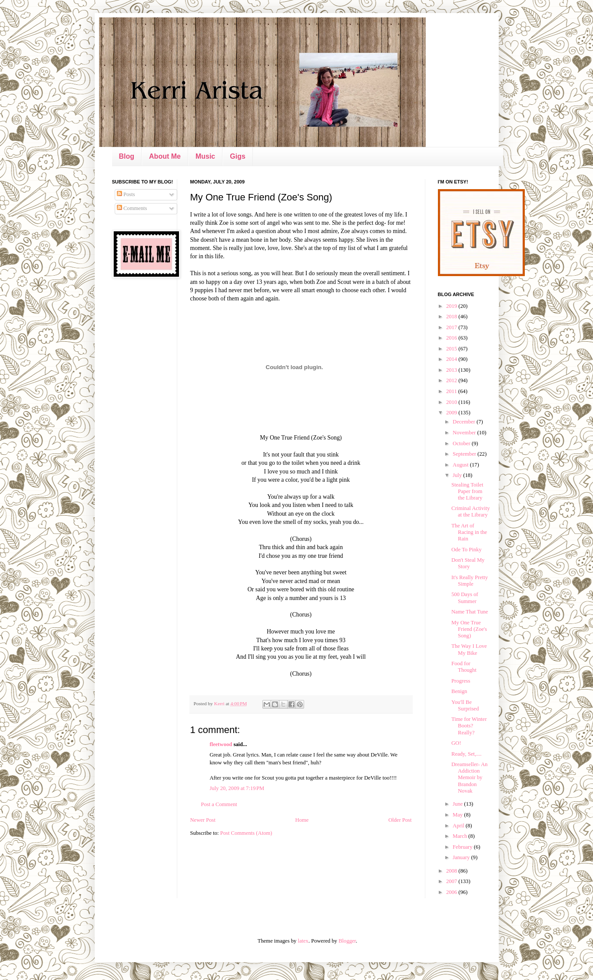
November (465, 433)
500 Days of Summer (464, 597)
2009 (452, 413)
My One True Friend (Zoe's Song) (469, 629)
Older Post (400, 820)
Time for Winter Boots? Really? (469, 725)
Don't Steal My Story (467, 563)
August (461, 465)
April (459, 826)
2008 (452, 871)
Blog (127, 156)
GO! (456, 743)
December (465, 422)
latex (303, 941)
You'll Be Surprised (465, 705)
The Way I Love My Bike (469, 649)
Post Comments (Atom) (246, 833)
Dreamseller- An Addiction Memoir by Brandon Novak (469, 777)
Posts (126, 194)
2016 (452, 338)
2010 (452, 402)
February (463, 847)
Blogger (347, 941)
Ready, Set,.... (466, 754)
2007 (452, 881)
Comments (132, 208)
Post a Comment (219, 804)
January (462, 857)
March (460, 836)
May (458, 815)
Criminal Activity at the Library (470, 511)
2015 (452, 349)
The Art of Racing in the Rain (469, 532)
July (458, 475)
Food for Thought (464, 666)
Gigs (237, 156)
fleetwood (221, 744)
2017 (452, 327)
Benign (459, 691)
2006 (452, 892)
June (458, 804)
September (465, 454)
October (462, 443)
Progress (460, 681)
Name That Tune (469, 612)
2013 (452, 370)
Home (302, 820)
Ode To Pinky (466, 550)
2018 (452, 316)
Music (205, 156)
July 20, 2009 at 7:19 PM (237, 788)
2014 (452, 359)
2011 (452, 391)
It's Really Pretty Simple (469, 580)
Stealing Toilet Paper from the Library (467, 491)
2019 (452, 306)
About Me (165, 156)
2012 (452, 380)
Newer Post (202, 820)
